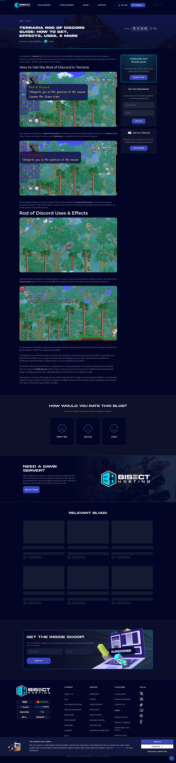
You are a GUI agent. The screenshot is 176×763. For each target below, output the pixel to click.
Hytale (93, 699)
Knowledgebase (122, 699)
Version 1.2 (37, 56)
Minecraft (94, 694)
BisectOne (69, 715)
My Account (120, 694)
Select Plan (138, 77)
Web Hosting (96, 715)
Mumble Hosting (97, 720)
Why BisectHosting (73, 704)
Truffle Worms (40, 369)
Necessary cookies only (157, 758)
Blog (21, 21)
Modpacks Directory (99, 730)
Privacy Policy (121, 717)
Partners (68, 725)
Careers (68, 730)
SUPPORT (102, 5)
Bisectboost (70, 720)
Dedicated (94, 710)
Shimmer (58, 136)
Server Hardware (72, 710)
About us (68, 694)
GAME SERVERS (43, 5)
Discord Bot (95, 725)
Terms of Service (123, 722)
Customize (157, 753)
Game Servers (96, 704)
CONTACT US (120, 704)
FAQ (66, 699)
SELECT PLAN (31, 490)
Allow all (157, 748)
